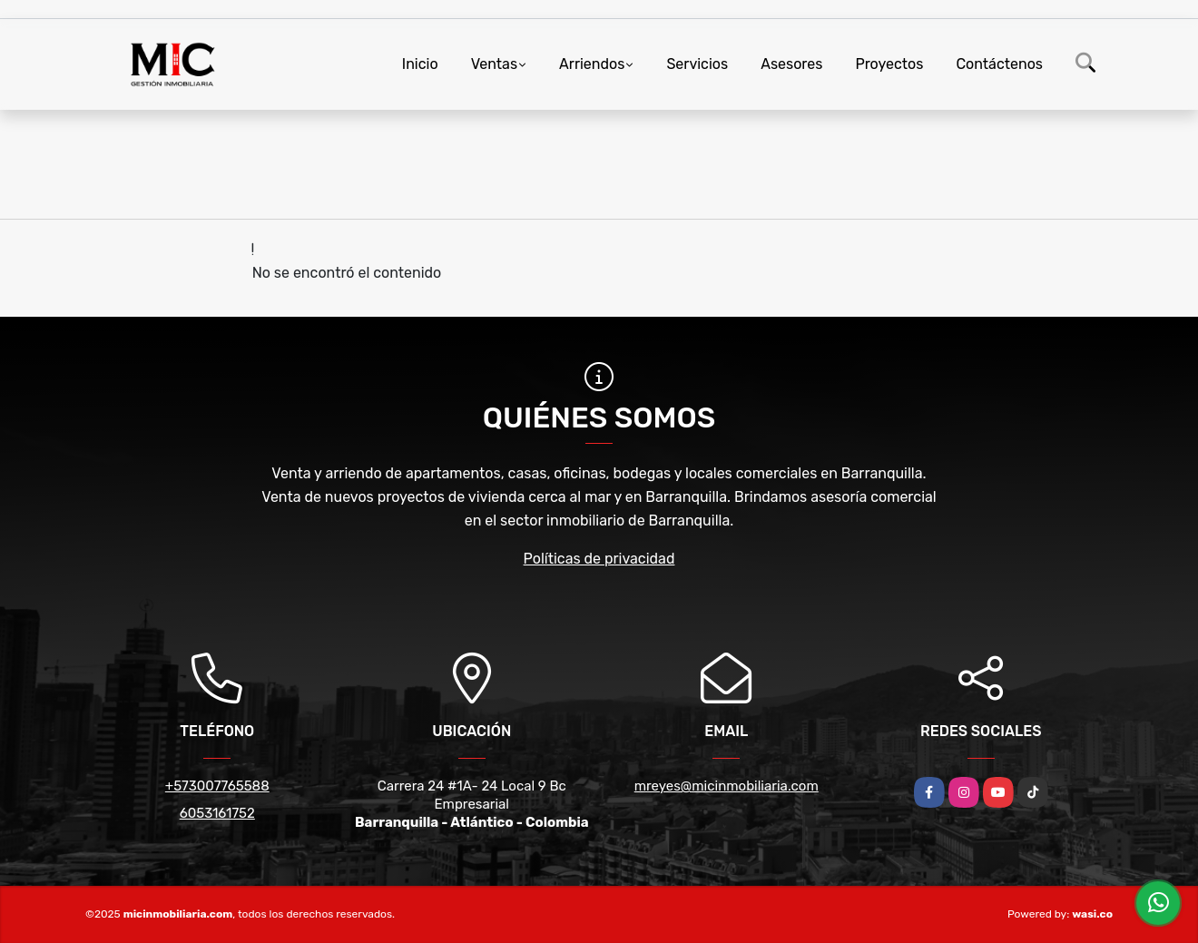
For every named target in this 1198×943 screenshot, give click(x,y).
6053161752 (217, 813)
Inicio (420, 64)
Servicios (697, 64)
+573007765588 (217, 786)
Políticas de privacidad (599, 558)
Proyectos (889, 64)
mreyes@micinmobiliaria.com (726, 786)
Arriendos (591, 64)
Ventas (494, 64)
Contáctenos (999, 64)
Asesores (791, 64)
